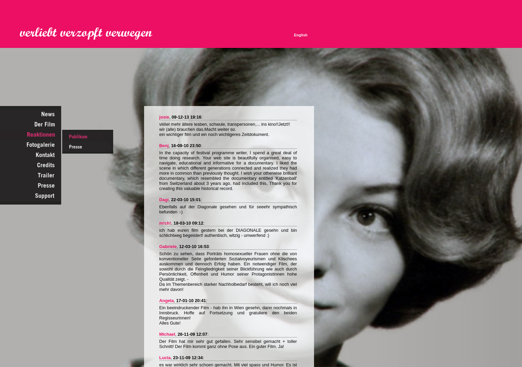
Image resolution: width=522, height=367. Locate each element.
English (301, 35)
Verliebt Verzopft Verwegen (91, 33)
